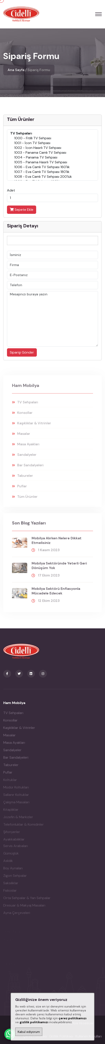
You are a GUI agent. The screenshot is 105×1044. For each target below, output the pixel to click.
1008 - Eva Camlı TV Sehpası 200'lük (52, 176)
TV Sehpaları (13, 715)
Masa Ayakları (14, 745)
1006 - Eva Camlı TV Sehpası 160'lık (52, 167)
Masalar (9, 738)
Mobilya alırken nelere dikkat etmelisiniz (56, 543)
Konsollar (10, 723)
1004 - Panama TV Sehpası (52, 157)
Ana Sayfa (16, 70)
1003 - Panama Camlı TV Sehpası (52, 152)
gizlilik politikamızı (34, 1022)
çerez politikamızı (72, 1018)
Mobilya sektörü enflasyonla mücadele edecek (56, 593)
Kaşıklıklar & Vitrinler (19, 730)
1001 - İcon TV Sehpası (52, 143)
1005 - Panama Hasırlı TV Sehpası (52, 162)
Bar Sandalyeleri (15, 760)
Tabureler (11, 767)
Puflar (7, 775)
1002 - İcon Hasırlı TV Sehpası (52, 147)
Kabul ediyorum (29, 1032)
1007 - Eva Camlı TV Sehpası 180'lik (52, 171)
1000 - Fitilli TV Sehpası (52, 138)
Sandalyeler (12, 753)
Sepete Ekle (21, 209)
